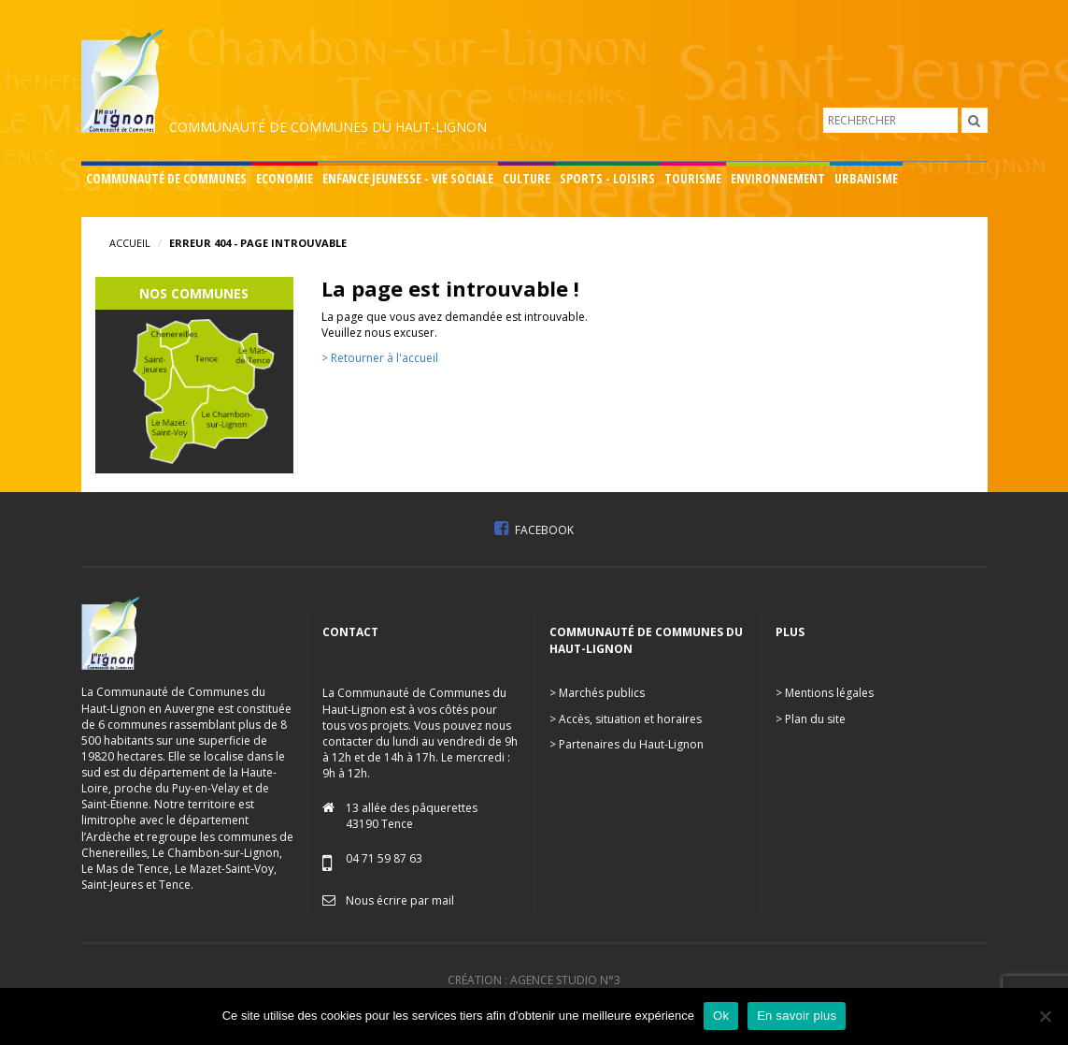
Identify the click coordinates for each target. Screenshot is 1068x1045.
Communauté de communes (166, 178)
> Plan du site (811, 719)
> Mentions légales (825, 693)
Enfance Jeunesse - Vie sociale (407, 178)
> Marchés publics (597, 693)
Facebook (534, 530)
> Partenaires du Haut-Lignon (626, 744)
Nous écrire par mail (400, 900)
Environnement (778, 178)
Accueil (129, 243)
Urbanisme (866, 178)
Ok (721, 1016)
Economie (284, 178)
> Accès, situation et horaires (625, 719)
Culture (526, 178)
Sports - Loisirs (607, 178)
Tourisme (692, 178)
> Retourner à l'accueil (379, 358)
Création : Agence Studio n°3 (534, 980)
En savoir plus (796, 1016)
